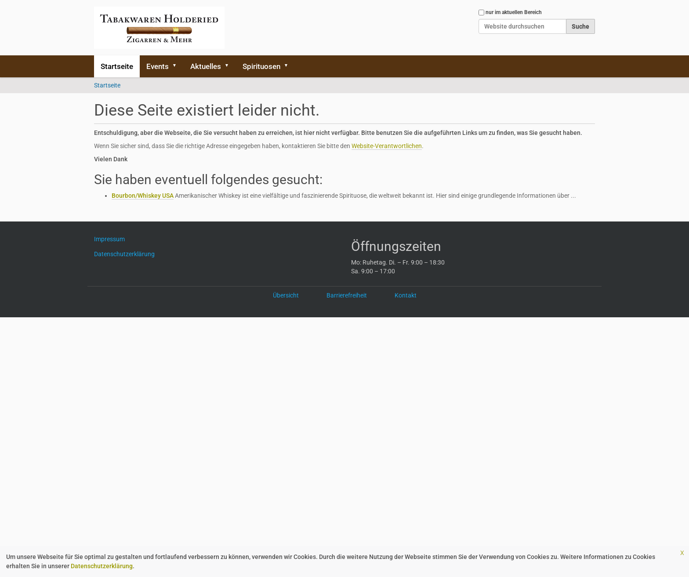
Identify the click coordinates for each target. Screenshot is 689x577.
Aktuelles (205, 66)
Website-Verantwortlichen (387, 145)
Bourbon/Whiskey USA (143, 195)
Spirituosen (261, 66)
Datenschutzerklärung (102, 566)
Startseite (117, 66)
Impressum (112, 239)
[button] (177, 66)
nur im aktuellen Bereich (514, 12)
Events (157, 66)
